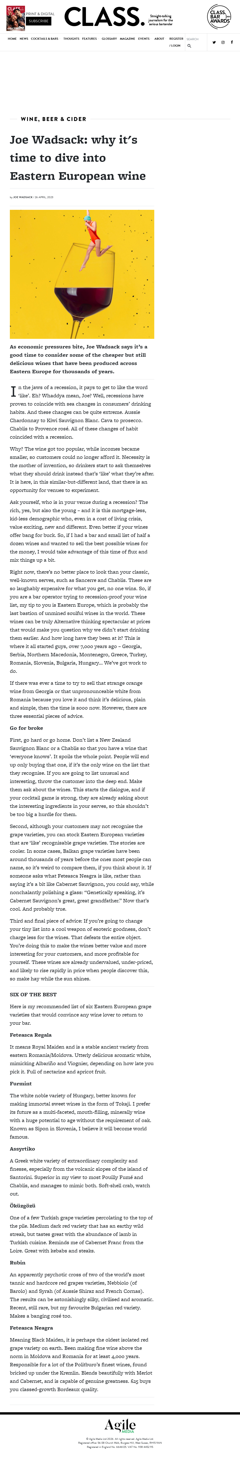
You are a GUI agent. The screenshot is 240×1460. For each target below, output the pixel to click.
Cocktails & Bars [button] (44, 38)
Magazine (127, 38)
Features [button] (89, 38)
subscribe (38, 21)
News (24, 38)
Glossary (109, 38)
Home (12, 38)
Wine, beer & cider (54, 119)
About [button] (159, 38)
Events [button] (143, 38)
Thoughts (71, 38)
